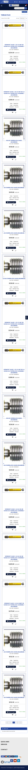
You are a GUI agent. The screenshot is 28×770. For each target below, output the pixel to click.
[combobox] (20, 8)
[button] (12, 65)
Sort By (17, 18)
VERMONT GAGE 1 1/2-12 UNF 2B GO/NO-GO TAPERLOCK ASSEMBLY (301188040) (14, 46)
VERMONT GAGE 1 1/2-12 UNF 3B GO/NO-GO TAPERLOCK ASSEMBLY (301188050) (14, 324)
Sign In (16, 1)
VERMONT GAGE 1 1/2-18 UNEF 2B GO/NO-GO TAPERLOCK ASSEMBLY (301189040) (14, 605)
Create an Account (23, 1)
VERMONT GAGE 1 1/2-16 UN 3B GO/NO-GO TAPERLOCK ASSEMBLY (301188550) (14, 558)
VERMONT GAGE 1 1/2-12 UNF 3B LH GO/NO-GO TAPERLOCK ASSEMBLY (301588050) (14, 371)
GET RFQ (27, 317)
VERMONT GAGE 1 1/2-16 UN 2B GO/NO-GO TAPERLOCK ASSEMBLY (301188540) (14, 511)
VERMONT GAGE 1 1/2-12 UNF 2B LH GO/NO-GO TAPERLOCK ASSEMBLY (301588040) (14, 93)
